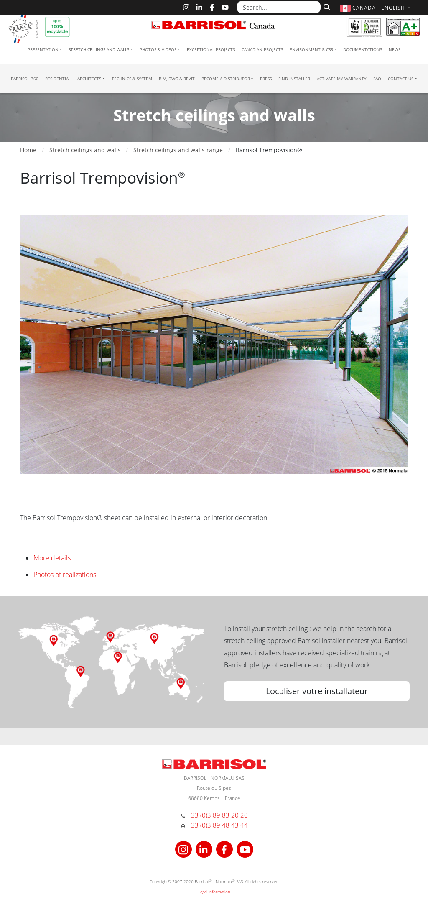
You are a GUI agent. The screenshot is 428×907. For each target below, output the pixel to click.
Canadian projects (262, 49)
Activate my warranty (342, 79)
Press (266, 79)
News (394, 49)
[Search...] (279, 7)
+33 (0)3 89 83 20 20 (217, 815)
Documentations (362, 49)
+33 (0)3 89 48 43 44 (217, 825)
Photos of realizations (64, 574)
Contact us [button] (400, 79)
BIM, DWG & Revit (177, 79)
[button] (376, 7)
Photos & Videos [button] (158, 49)
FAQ (377, 79)
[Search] (325, 6)
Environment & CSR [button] (311, 49)
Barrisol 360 (24, 79)
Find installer (294, 79)
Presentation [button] (43, 49)
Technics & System (132, 79)
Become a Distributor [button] (225, 79)
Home (28, 150)
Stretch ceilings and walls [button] (99, 49)
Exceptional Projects (211, 49)
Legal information (214, 891)
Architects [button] (89, 79)
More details (52, 557)
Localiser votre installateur (317, 691)
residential (58, 79)
